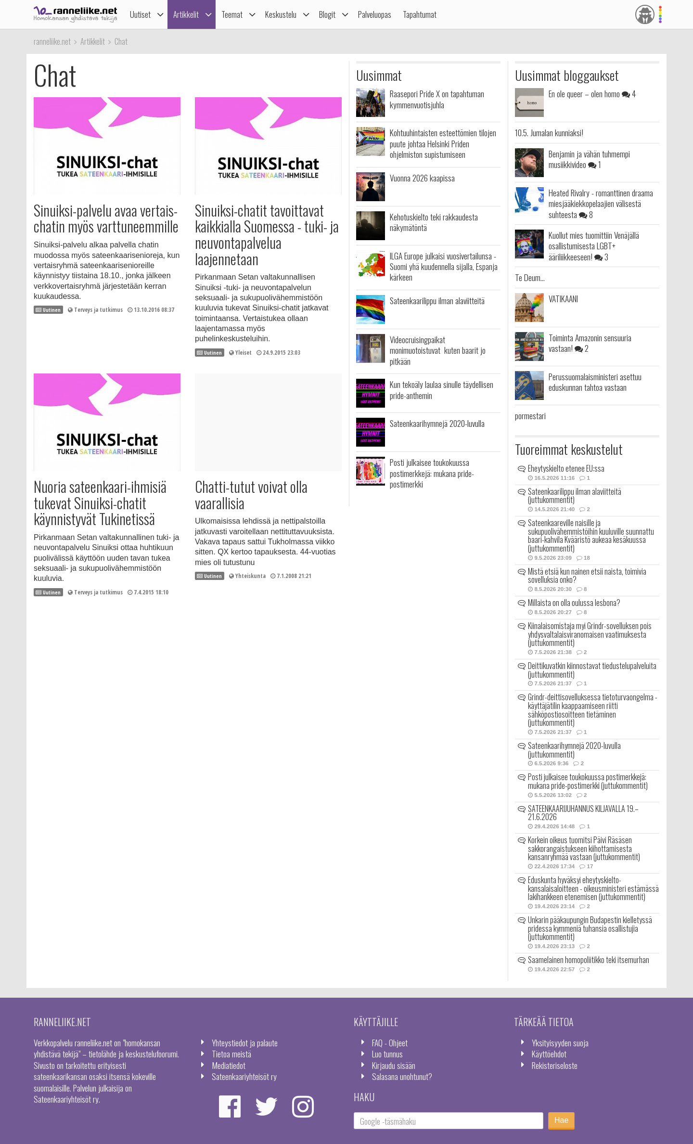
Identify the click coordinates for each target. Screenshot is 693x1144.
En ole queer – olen (592, 93)
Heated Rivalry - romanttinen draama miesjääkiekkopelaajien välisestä (601, 203)
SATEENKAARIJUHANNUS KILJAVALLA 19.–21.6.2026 (583, 813)
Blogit (327, 14)
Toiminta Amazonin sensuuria (590, 342)
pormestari (530, 415)
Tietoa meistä (231, 1053)
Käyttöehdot (549, 1053)
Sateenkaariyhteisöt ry (244, 1076)
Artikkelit (186, 14)
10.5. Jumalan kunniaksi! (549, 132)
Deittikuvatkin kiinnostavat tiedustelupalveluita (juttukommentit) (592, 670)
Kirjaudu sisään (393, 1065)
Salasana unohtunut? (402, 1076)
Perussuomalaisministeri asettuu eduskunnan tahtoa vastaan (595, 381)
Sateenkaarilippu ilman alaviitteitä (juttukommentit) (574, 496)
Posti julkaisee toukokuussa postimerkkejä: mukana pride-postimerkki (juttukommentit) (588, 781)
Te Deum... (530, 277)
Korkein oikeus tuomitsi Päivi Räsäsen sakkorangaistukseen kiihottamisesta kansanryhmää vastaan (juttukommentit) (584, 848)
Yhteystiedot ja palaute (245, 1042)
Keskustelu (280, 14)
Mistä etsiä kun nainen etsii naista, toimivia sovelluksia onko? (587, 576)
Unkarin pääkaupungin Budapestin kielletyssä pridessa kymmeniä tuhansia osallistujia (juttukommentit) (590, 928)
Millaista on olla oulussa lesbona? (574, 602)
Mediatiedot (228, 1065)
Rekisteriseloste (555, 1065)
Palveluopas (374, 14)
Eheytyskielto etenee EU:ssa (566, 468)
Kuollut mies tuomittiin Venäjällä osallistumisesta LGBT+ (594, 246)
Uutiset (140, 14)
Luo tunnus (387, 1053)
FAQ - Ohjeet (390, 1042)
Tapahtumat (419, 14)
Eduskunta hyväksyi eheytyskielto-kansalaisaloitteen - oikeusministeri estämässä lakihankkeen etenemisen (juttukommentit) (593, 888)
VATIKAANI (563, 298)
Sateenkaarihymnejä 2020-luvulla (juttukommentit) (574, 750)
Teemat (232, 14)
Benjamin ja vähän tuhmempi (589, 158)
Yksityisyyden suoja (560, 1042)
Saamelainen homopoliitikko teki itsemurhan (588, 959)
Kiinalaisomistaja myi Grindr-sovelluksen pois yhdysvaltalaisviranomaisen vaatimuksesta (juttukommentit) (590, 634)
